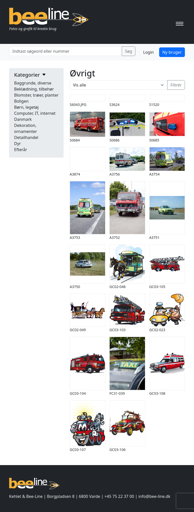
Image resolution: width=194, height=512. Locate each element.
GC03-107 (78, 449)
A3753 (75, 237)
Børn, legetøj (26, 107)
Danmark (23, 119)
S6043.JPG (78, 104)
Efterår (20, 149)
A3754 (154, 174)
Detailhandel (26, 137)
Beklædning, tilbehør (34, 89)
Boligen (21, 101)
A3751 (154, 237)
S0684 (75, 140)
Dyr (17, 143)
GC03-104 (78, 393)
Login (148, 52)
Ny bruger (172, 52)
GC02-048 (117, 286)
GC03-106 (117, 449)
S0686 (114, 140)
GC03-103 (117, 329)
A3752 (114, 237)
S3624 (114, 104)
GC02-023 (157, 329)
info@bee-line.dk (154, 496)
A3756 (114, 174)
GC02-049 (78, 329)
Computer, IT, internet (35, 113)
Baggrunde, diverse (32, 83)
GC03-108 (157, 393)
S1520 (154, 104)
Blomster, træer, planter (36, 95)
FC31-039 (117, 393)
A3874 (75, 174)
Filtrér (176, 85)
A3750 (75, 286)
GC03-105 (157, 286)
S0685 (154, 140)
